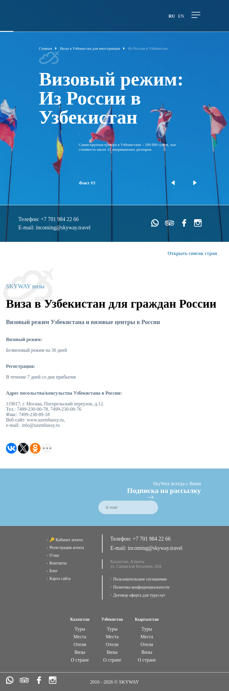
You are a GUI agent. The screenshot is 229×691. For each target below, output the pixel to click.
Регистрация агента (66, 547)
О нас (54, 555)
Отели (80, 644)
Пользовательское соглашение (140, 579)
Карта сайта (60, 578)
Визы (80, 652)
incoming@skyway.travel (63, 228)
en (181, 16)
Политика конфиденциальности (141, 587)
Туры (80, 628)
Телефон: (29, 219)
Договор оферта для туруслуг (139, 595)
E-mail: (26, 228)
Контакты (58, 563)
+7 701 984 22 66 (60, 219)
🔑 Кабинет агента (66, 540)
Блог (53, 571)
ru (171, 16)
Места (79, 636)
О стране (80, 659)
